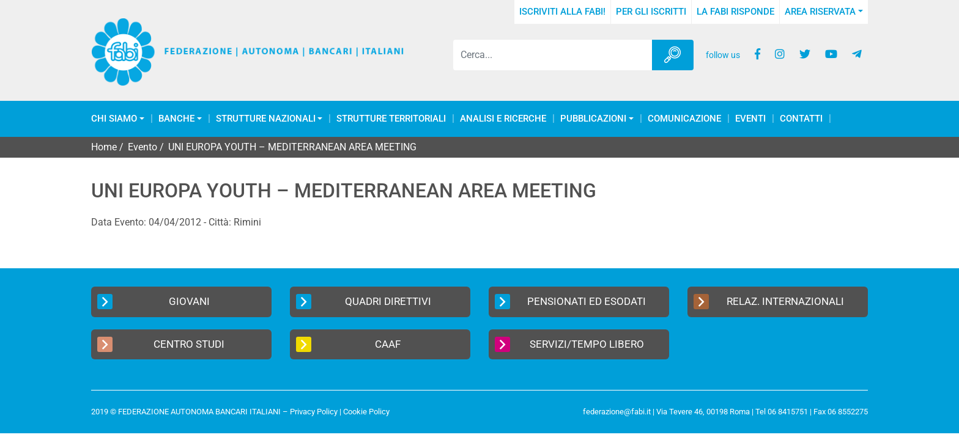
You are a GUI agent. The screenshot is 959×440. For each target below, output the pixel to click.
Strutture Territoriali (391, 118)
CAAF (348, 344)
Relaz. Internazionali (769, 301)
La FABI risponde (735, 11)
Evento (142, 147)
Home (104, 147)
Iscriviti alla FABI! (562, 11)
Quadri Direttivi (363, 301)
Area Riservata (820, 11)
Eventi (750, 118)
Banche (176, 118)
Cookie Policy (366, 411)
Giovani (153, 301)
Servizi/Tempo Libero (569, 344)
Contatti (801, 118)
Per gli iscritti (651, 11)
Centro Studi (160, 344)
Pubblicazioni (593, 118)
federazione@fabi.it (617, 411)
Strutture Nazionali (266, 118)
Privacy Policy (314, 411)
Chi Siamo (114, 118)
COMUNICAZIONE (684, 118)
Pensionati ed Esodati (570, 301)
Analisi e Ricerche (503, 118)
